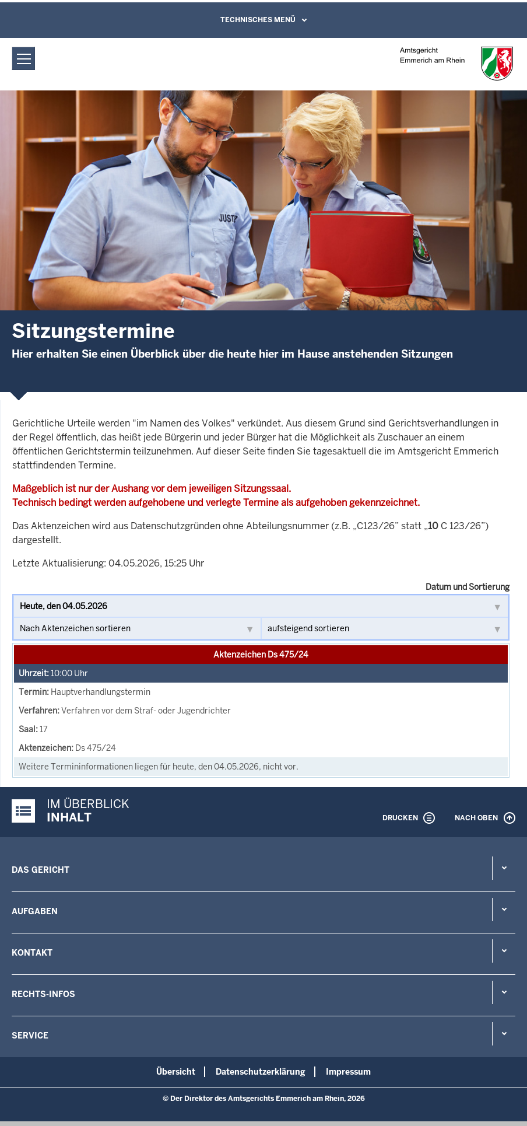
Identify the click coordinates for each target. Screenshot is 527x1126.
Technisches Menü (258, 20)
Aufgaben (35, 911)
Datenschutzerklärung (260, 1071)
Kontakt (32, 952)
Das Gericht (40, 870)
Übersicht (175, 1071)
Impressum (348, 1071)
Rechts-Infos (43, 994)
